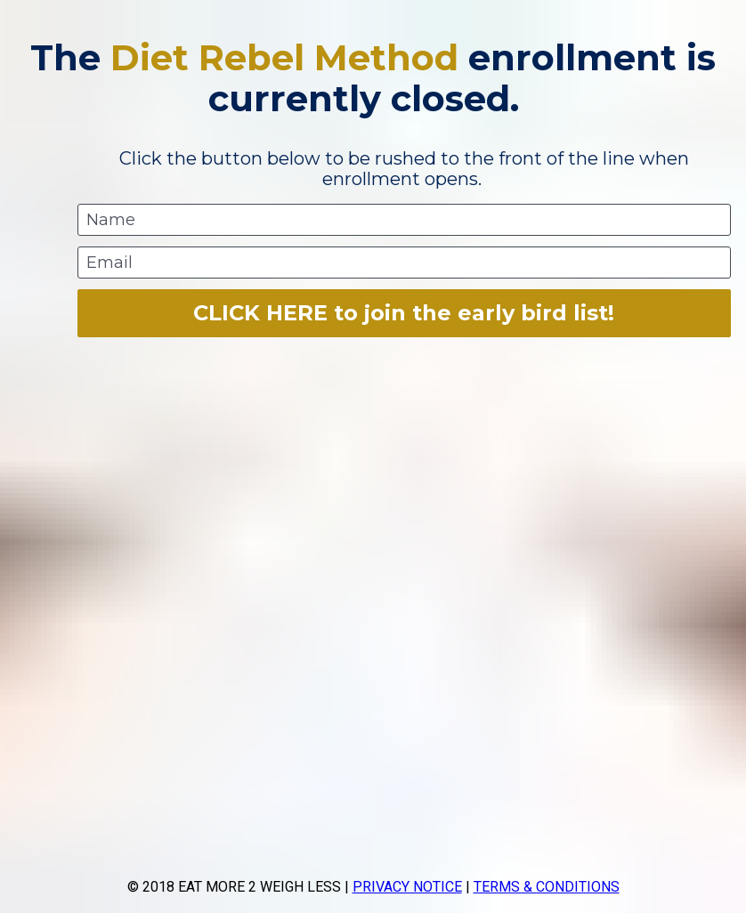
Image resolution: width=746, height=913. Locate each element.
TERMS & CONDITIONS (547, 886)
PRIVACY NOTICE (407, 886)
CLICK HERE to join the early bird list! (403, 313)
